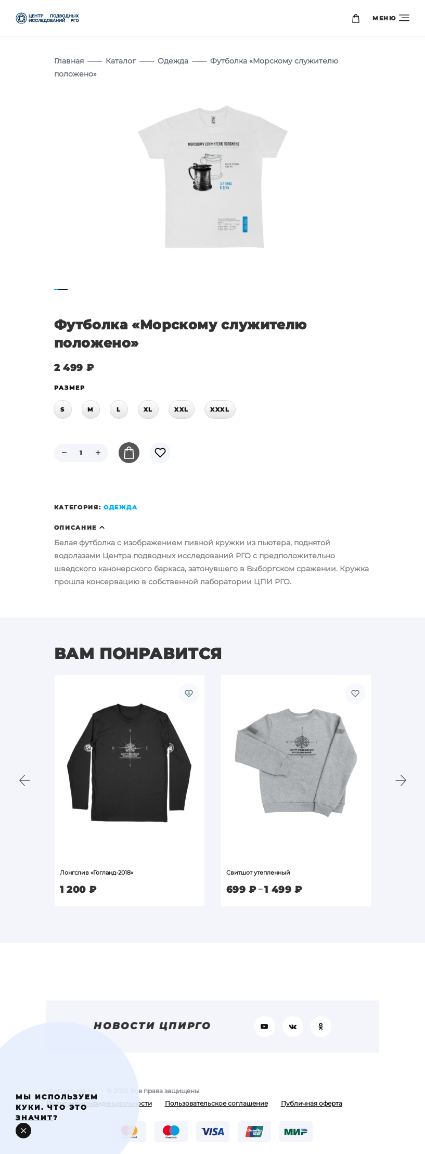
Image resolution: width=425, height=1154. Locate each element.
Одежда (173, 61)
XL (148, 409)
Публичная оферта (311, 1103)
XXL (181, 409)
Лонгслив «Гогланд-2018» (96, 872)
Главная (69, 61)
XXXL (220, 409)
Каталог (121, 61)
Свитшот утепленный (258, 872)
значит (34, 1117)
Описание (75, 527)
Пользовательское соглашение (216, 1103)
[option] (129, 791)
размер (69, 387)
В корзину (129, 452)
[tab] (212, 528)
